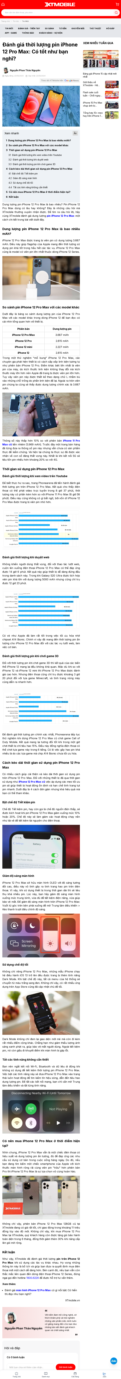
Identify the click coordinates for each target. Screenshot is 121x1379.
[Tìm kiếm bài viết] (60, 12)
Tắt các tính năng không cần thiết (28, 187)
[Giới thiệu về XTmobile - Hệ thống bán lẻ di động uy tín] (93, 84)
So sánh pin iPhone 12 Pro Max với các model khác (37, 145)
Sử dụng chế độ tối (21, 182)
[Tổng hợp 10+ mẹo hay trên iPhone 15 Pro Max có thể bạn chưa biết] (93, 114)
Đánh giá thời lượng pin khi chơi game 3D (32, 164)
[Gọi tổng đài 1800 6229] (3, 4)
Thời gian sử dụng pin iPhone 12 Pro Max (31, 150)
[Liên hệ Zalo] (113, 1361)
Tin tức (16, 21)
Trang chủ (5, 21)
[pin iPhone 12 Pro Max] (60, 215)
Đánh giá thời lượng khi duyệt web (29, 159)
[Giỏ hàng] (117, 4)
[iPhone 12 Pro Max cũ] (32, 781)
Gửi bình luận (65, 1367)
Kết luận (12, 196)
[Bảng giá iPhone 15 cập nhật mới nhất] (101, 75)
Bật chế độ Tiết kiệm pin (23, 173)
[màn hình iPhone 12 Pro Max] (33, 1290)
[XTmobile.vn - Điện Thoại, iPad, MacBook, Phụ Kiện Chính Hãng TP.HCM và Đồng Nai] (60, 4)
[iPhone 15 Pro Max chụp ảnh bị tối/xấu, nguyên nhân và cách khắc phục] (93, 104)
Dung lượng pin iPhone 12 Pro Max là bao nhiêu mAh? (38, 140)
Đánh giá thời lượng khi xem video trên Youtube (35, 155)
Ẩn (75, 133)
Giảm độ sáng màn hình (23, 178)
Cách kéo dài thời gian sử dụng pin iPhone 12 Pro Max (39, 168)
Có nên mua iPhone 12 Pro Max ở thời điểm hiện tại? (38, 191)
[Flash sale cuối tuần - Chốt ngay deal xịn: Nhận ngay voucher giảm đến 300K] (93, 94)
